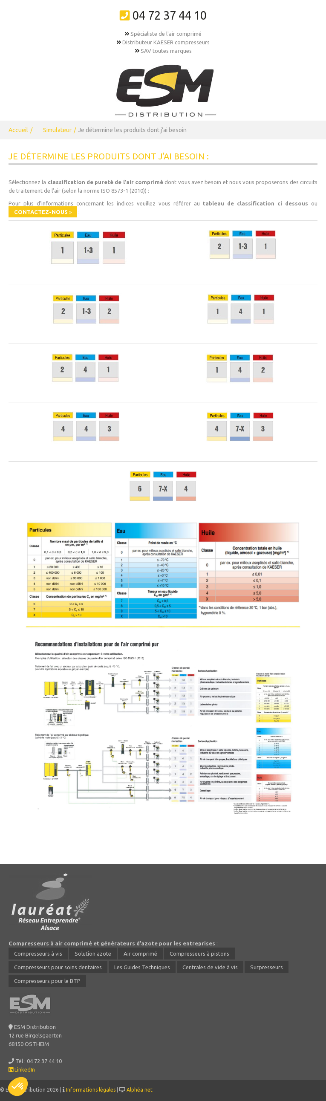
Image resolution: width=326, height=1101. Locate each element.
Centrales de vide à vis (210, 967)
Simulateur (57, 130)
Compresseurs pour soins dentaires (58, 967)
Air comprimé (140, 954)
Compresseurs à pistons (199, 954)
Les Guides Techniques (142, 967)
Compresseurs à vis (38, 954)
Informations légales (90, 1089)
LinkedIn (22, 1069)
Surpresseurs (266, 967)
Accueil (18, 130)
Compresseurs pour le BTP (47, 981)
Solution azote (93, 954)
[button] (18, 1086)
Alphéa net (140, 1089)
